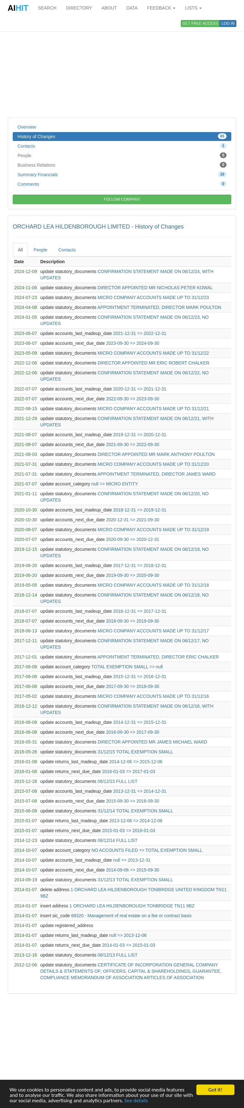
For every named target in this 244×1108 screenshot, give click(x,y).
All (20, 249)
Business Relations (122, 165)
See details (136, 1101)
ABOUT (109, 7)
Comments (122, 184)
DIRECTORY (79, 7)
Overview (26, 127)
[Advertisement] (122, 66)
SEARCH (47, 7)
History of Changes (122, 136)
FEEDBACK (161, 7)
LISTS (193, 7)
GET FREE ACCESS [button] (200, 23)
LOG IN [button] (227, 23)
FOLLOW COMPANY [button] (122, 199)
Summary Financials (122, 174)
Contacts (122, 146)
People (122, 155)
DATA (132, 7)
